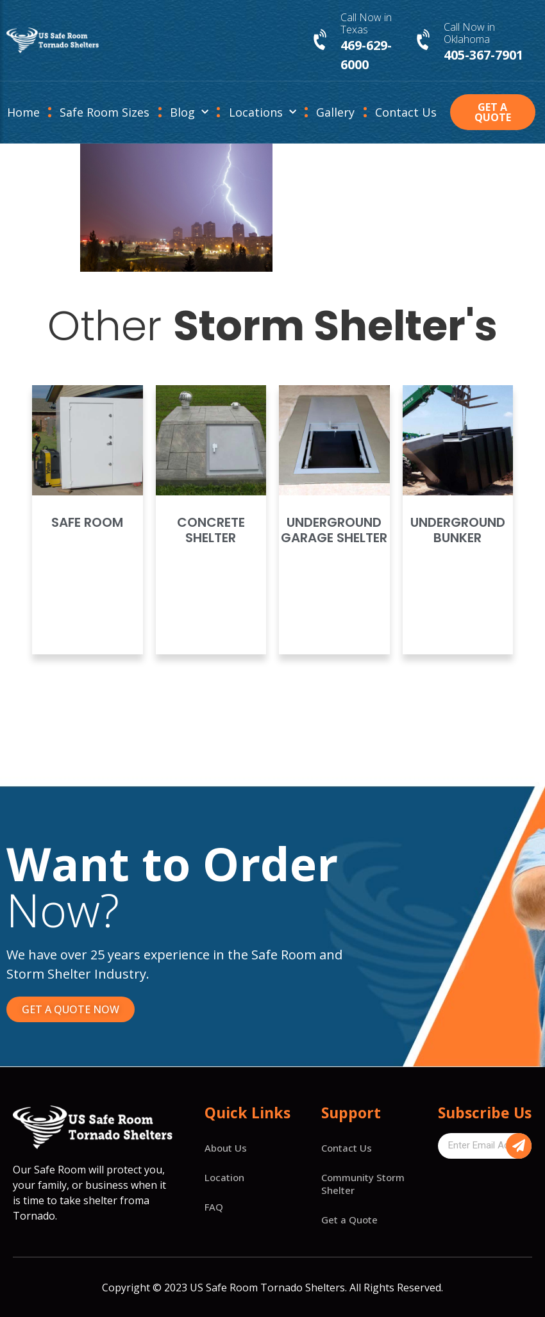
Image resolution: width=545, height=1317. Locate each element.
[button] (492, 112)
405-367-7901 (483, 54)
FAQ (214, 1206)
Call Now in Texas (366, 23)
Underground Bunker (457, 530)
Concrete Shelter (211, 530)
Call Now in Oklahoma (469, 33)
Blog (189, 112)
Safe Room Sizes (104, 112)
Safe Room (87, 522)
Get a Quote (349, 1219)
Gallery (335, 112)
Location (224, 1177)
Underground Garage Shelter (334, 530)
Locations (262, 112)
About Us (226, 1147)
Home (23, 112)
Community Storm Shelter (363, 1184)
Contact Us (406, 112)
